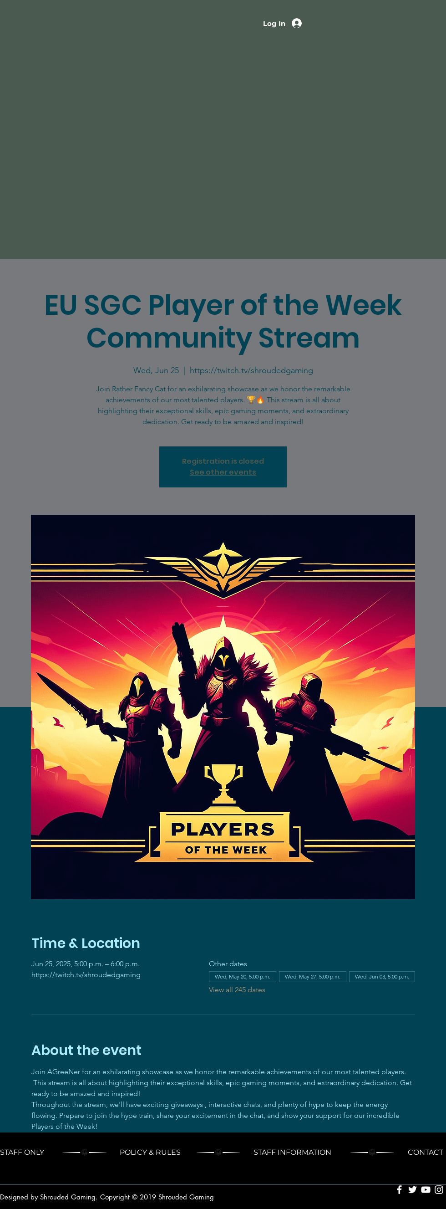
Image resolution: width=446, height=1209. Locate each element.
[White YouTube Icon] (425, 1189)
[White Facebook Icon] (399, 1189)
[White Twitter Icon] (412, 1189)
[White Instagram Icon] (439, 1189)
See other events (223, 472)
